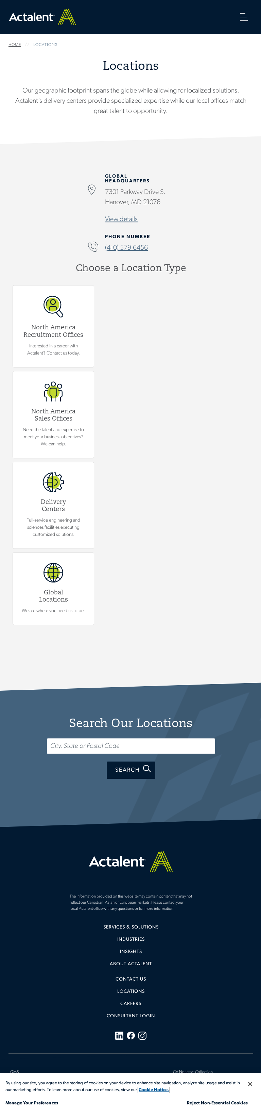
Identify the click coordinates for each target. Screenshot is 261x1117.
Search (127, 770)
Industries (131, 939)
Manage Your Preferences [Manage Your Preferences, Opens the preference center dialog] (31, 1103)
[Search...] (131, 746)
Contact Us (131, 979)
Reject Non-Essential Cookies (217, 1103)
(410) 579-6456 (126, 248)
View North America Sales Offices (53, 414)
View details (121, 219)
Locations (131, 991)
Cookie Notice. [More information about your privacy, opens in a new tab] (154, 1090)
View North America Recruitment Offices (53, 326)
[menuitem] (131, 930)
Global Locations (53, 589)
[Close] (250, 1084)
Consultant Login (131, 1016)
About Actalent (131, 964)
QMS (14, 1072)
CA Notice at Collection (193, 1072)
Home (42, 17)
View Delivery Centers (53, 505)
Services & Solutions (131, 927)
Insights (131, 951)
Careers (130, 1003)
